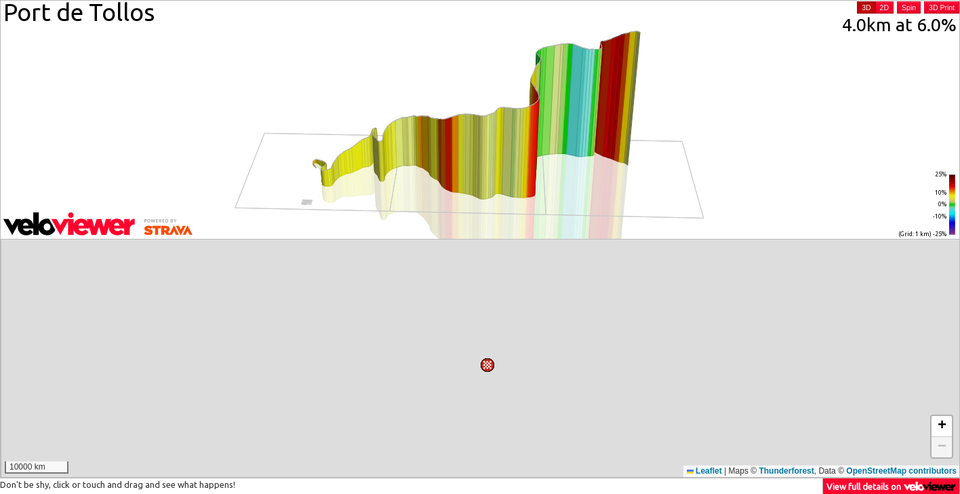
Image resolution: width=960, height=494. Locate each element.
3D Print (942, 7)
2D (884, 7)
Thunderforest (786, 471)
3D (866, 7)
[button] (489, 255)
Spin (909, 7)
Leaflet (704, 471)
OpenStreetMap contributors (901, 471)
